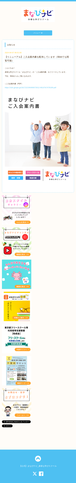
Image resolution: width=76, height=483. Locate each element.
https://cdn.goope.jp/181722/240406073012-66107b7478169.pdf (30, 88)
